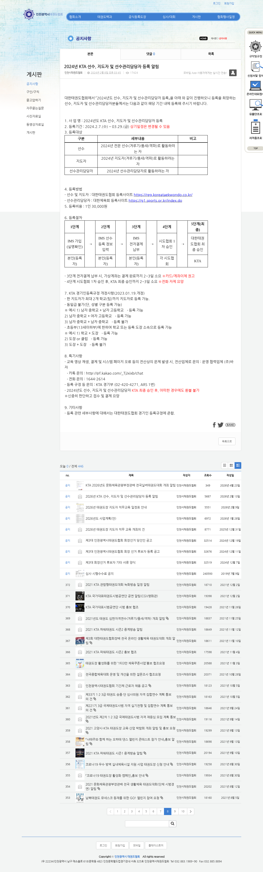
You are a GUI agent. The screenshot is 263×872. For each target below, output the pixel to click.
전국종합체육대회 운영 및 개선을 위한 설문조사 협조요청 (123, 674)
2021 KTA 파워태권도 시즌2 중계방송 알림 (114, 629)
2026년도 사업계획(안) (101, 518)
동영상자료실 (35, 124)
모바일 (136, 845)
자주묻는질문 (35, 108)
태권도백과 (104, 17)
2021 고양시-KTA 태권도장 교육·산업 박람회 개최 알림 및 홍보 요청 (130, 728)
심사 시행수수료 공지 (100, 573)
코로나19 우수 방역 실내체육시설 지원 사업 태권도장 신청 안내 (127, 764)
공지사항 (32, 84)
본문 (90, 54)
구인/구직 (32, 92)
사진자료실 (33, 116)
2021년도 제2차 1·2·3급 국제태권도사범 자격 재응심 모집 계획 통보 (131, 717)
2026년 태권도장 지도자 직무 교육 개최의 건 (115, 529)
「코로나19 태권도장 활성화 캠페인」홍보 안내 (115, 775)
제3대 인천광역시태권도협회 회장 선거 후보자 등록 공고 (123, 551)
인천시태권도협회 (73, 72)
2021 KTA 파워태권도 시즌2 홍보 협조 (111, 652)
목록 (211, 54)
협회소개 (75, 17)
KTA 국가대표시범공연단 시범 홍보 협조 (112, 607)
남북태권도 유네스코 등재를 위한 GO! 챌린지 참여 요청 (122, 798)
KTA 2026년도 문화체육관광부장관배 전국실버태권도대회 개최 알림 (131, 485)
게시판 (196, 17)
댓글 (150, 54)
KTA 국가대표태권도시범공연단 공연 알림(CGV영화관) (122, 596)
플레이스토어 (156, 845)
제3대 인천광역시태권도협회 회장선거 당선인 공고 (119, 540)
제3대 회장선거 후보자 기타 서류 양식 (111, 562)
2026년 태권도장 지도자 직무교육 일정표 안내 (116, 507)
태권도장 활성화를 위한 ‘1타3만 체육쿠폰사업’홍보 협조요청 (125, 663)
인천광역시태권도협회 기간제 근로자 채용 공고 (116, 686)
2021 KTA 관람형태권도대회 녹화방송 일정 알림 (117, 584)
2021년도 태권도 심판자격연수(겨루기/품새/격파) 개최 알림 (125, 618)
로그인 (216, 3)
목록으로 (227, 441)
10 (182, 811)
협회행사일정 (226, 17)
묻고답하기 (33, 100)
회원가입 (229, 3)
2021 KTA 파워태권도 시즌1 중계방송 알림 (114, 753)
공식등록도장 (137, 17)
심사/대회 (169, 17)
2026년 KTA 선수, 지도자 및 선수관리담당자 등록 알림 (122, 496)
